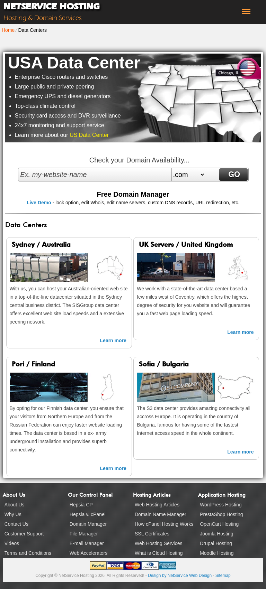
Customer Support (24, 533)
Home (8, 30)
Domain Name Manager (160, 514)
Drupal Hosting (216, 543)
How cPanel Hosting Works (164, 524)
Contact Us (16, 524)
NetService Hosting (51, 6)
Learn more (113, 340)
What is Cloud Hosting (159, 553)
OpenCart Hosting (219, 524)
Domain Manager (88, 524)
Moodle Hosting (216, 553)
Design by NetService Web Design (180, 575)
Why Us (13, 514)
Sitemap (223, 575)
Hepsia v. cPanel (88, 514)
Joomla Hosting (216, 533)
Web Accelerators (88, 553)
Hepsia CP (81, 504)
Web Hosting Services (158, 543)
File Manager (84, 533)
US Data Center (89, 135)
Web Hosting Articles (157, 504)
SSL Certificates (152, 533)
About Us (15, 504)
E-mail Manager (87, 543)
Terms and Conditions (28, 553)
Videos (12, 543)
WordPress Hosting (220, 504)
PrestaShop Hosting (221, 514)
